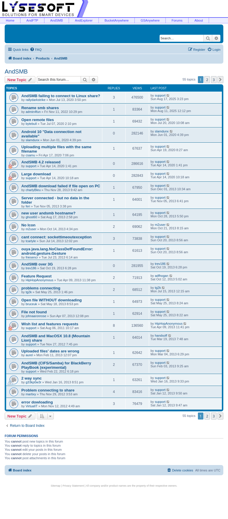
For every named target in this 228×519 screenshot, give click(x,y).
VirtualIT (32, 406)
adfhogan (161, 275)
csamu (30, 155)
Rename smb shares (40, 108)
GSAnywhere (150, 20)
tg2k (29, 292)
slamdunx (32, 140)
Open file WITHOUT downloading (51, 300)
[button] (220, 79)
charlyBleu (33, 190)
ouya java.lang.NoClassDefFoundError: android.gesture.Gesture (57, 251)
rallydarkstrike (36, 100)
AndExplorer (84, 20)
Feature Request (36, 276)
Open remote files (37, 120)
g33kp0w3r (34, 382)
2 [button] (207, 79)
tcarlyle (31, 241)
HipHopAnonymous (39, 280)
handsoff (161, 335)
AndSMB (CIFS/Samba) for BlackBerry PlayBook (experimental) (56, 365)
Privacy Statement (73, 485)
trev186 (31, 268)
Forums (177, 20)
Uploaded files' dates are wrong (50, 351)
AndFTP (32, 20)
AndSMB (56, 20)
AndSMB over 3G (37, 264)
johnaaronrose (36, 316)
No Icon (28, 225)
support (160, 95)
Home (10, 20)
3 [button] (214, 79)
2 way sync (31, 378)
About (198, 20)
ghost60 (31, 217)
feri (28, 206)
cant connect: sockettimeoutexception (56, 237)
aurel (29, 355)
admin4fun (33, 111)
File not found (34, 312)
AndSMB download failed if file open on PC (60, 186)
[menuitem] (36, 49)
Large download (36, 174)
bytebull (31, 123)
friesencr (32, 257)
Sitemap (56, 485)
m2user (31, 229)
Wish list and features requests (49, 324)
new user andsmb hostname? (48, 213)
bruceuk (31, 304)
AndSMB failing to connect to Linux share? (60, 96)
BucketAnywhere (117, 20)
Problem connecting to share (48, 390)
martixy (31, 394)
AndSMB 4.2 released (41, 162)
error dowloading (37, 402)
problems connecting (40, 288)
